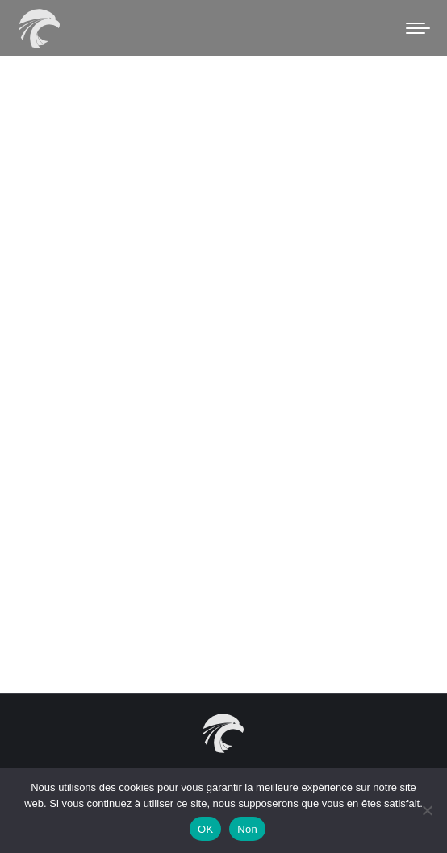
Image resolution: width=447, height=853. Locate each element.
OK (205, 829)
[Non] (427, 810)
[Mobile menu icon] (418, 28)
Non (247, 829)
